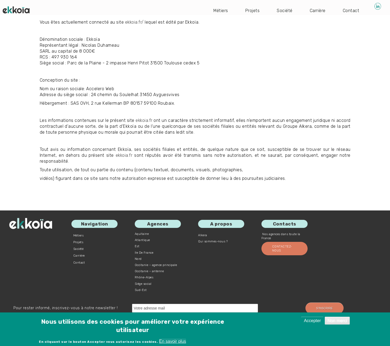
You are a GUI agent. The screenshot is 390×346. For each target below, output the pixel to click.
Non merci (337, 320)
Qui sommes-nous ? (213, 241)
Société (285, 10)
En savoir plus (172, 341)
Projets (252, 10)
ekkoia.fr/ (134, 22)
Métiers (220, 10)
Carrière (318, 10)
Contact (351, 10)
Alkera (202, 235)
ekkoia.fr (150, 120)
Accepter (312, 320)
